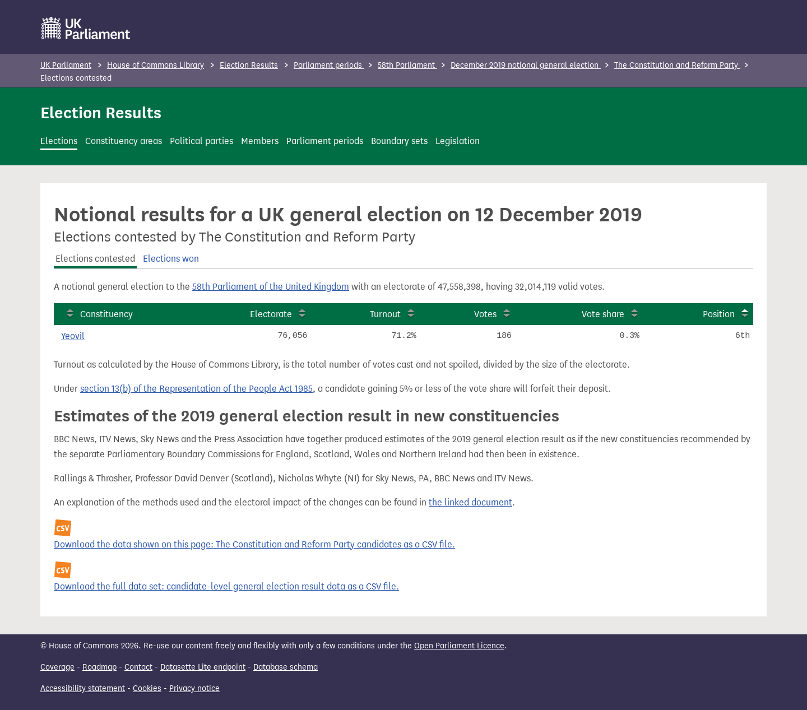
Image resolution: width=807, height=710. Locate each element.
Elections (58, 141)
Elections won (171, 258)
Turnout (385, 314)
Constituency (106, 314)
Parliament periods (329, 65)
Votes (485, 314)
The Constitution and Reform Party (677, 65)
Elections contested (95, 258)
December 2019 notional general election (526, 65)
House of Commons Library (155, 65)
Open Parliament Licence (459, 646)
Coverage (57, 667)
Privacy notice (194, 688)
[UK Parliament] (86, 28)
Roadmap (99, 667)
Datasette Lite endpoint (202, 667)
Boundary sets (399, 141)
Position (719, 314)
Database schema (285, 667)
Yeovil (73, 336)
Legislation (457, 141)
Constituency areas (123, 141)
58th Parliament (407, 65)
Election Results (249, 65)
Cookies (147, 688)
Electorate (271, 314)
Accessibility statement (82, 688)
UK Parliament (65, 65)
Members (260, 141)
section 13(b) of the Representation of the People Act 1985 (196, 388)
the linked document (470, 502)
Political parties (201, 141)
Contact (138, 667)
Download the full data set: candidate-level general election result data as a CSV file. (226, 586)
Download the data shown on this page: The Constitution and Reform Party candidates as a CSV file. (254, 544)
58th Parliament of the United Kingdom (270, 286)
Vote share (603, 314)
